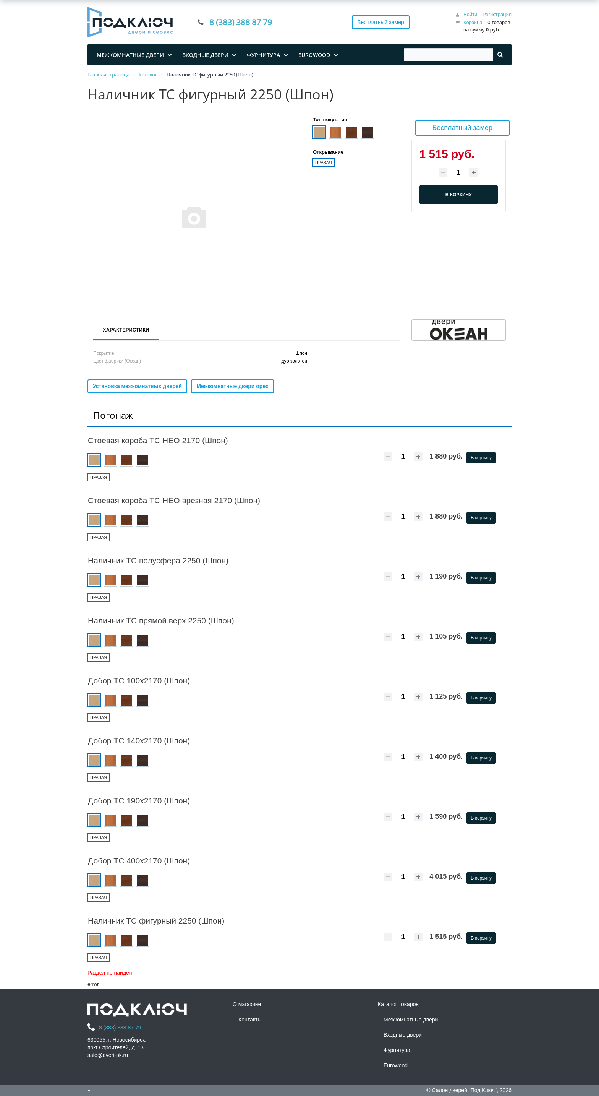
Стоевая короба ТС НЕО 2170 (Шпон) (158, 440)
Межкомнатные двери (411, 1019)
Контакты (249, 1019)
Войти (470, 14)
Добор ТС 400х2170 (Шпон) (139, 860)
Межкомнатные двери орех (232, 386)
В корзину (481, 457)
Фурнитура (397, 1050)
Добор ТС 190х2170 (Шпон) (139, 800)
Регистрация (497, 14)
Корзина (472, 22)
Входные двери (403, 1035)
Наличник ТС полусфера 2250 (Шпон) (158, 560)
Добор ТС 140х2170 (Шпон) (139, 740)
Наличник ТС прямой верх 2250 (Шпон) (161, 620)
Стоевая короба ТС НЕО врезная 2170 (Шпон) (174, 500)
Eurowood (396, 1065)
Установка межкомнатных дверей (137, 386)
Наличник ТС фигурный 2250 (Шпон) (156, 920)
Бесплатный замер (380, 22)
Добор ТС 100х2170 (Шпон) (139, 680)
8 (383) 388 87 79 (240, 22)
